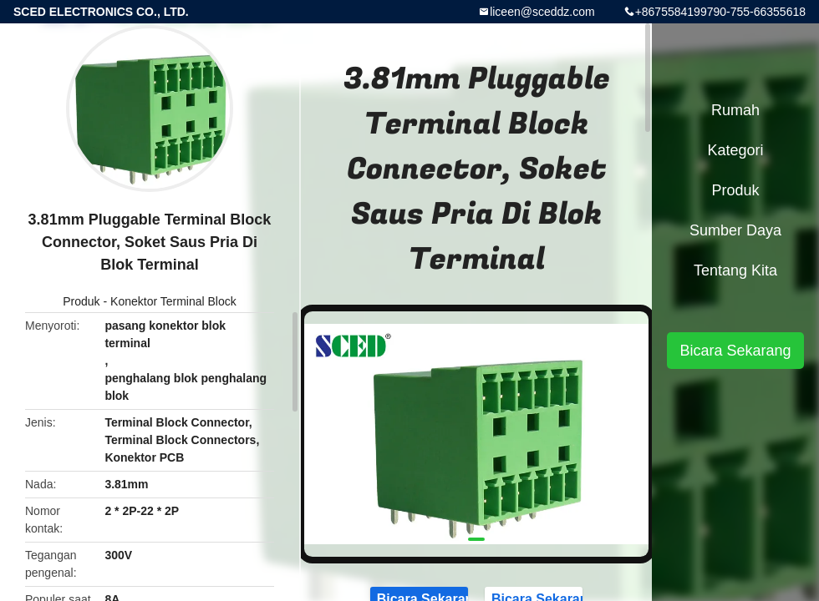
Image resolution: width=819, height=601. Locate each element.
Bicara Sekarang (735, 350)
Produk (81, 301)
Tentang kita (735, 270)
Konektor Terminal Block (173, 301)
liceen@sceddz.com (542, 11)
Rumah (735, 110)
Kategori (735, 150)
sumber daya (735, 230)
